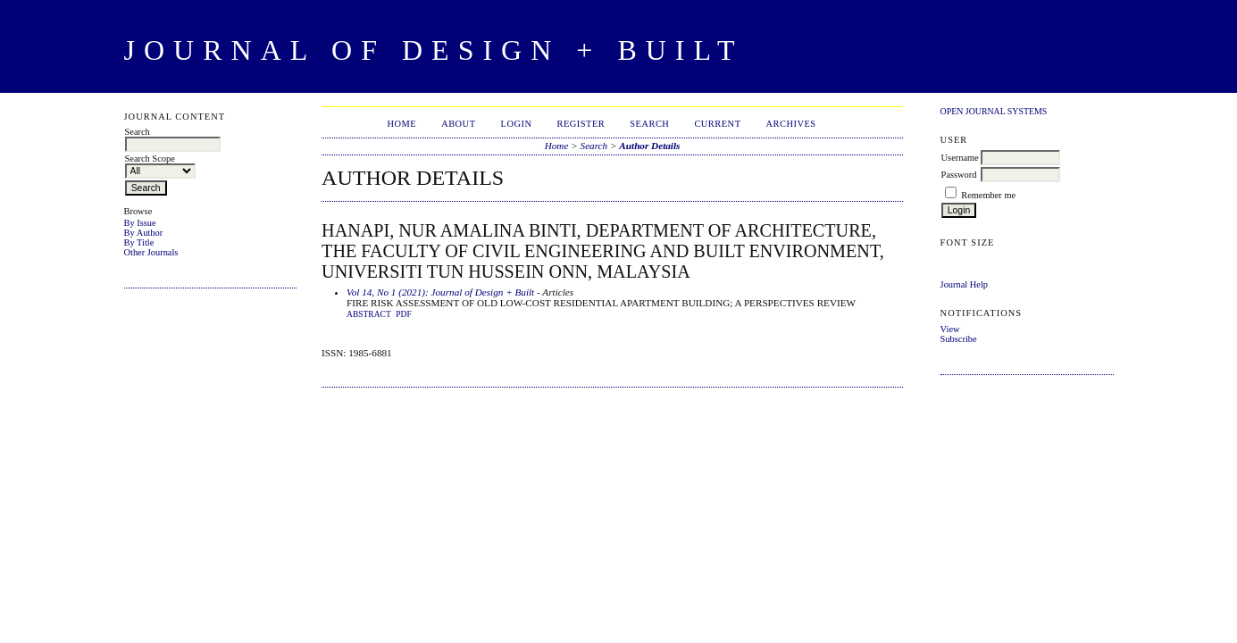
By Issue (140, 223)
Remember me (988, 195)
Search (649, 124)
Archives (791, 124)
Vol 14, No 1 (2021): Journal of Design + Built (440, 292)
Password (959, 175)
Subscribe (958, 339)
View (950, 329)
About (458, 124)
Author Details (649, 145)
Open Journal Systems (994, 111)
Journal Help (964, 284)
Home (401, 124)
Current (717, 124)
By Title (139, 242)
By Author (143, 233)
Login (516, 124)
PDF (403, 314)
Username (960, 158)
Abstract (369, 314)
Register (580, 124)
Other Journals (151, 252)
